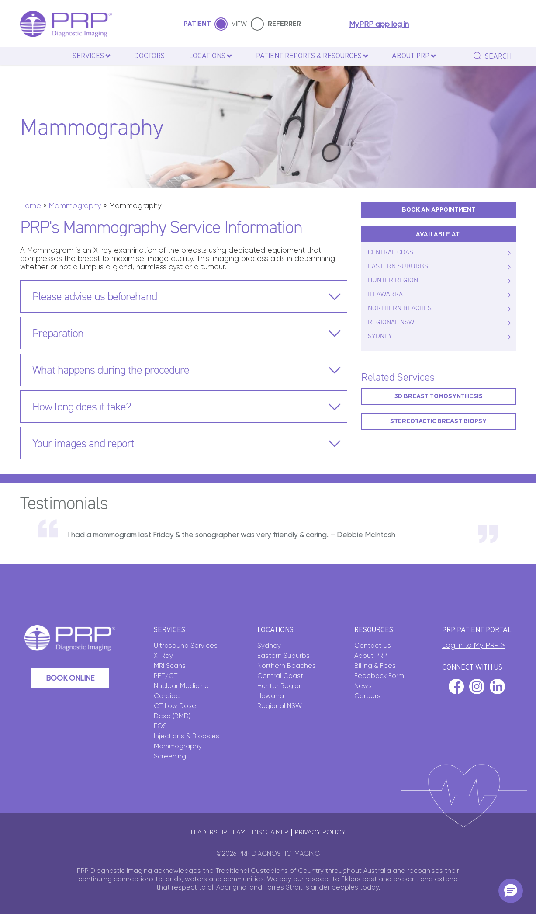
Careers (367, 696)
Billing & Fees (375, 666)
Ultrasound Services (186, 646)
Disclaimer (270, 832)
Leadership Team (218, 832)
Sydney (269, 646)
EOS (160, 726)
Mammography (75, 205)
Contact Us (372, 646)
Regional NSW (279, 706)
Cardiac (167, 696)
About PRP (370, 656)
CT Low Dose (175, 706)
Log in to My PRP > (473, 645)
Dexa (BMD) (172, 716)
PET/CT (166, 676)
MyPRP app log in (379, 24)
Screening (170, 756)
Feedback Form (379, 676)
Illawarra (270, 696)
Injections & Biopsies (186, 736)
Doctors (149, 55)
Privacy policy (320, 832)
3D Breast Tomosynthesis (438, 396)
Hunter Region (280, 686)
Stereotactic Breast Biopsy (438, 421)
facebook (456, 686)
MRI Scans (170, 666)
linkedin (497, 686)
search (498, 56)
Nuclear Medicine (181, 686)
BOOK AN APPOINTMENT (438, 209)
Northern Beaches (286, 666)
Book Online (70, 678)
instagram (476, 686)
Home (30, 205)
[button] (510, 891)
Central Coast (280, 676)
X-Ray (163, 656)
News (363, 686)
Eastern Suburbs (283, 656)
